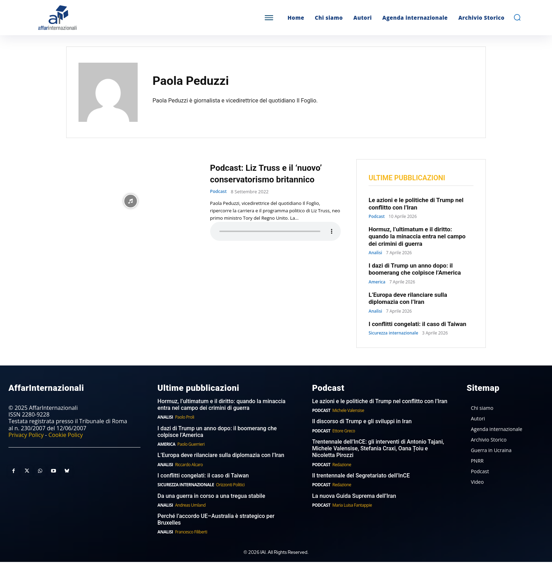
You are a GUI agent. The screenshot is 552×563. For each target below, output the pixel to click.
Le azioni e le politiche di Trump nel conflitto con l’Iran (416, 204)
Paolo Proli (184, 418)
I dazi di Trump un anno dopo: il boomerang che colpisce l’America (415, 270)
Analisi (375, 253)
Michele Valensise (348, 411)
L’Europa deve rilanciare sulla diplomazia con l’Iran (408, 299)
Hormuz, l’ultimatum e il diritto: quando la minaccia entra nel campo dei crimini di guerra (417, 237)
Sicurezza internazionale (393, 334)
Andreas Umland (190, 506)
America (377, 283)
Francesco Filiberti (191, 533)
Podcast (219, 191)
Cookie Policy (65, 435)
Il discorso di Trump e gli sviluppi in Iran (362, 422)
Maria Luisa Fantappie (352, 506)
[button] (517, 17)
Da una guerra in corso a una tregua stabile (211, 496)
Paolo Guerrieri (191, 445)
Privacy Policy (26, 435)
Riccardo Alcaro (189, 465)
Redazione (341, 465)
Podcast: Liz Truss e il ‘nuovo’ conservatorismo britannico (275, 173)
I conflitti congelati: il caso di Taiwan (417, 324)
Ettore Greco (343, 431)
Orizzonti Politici (230, 485)
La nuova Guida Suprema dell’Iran (354, 496)
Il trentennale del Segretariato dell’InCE (361, 476)
